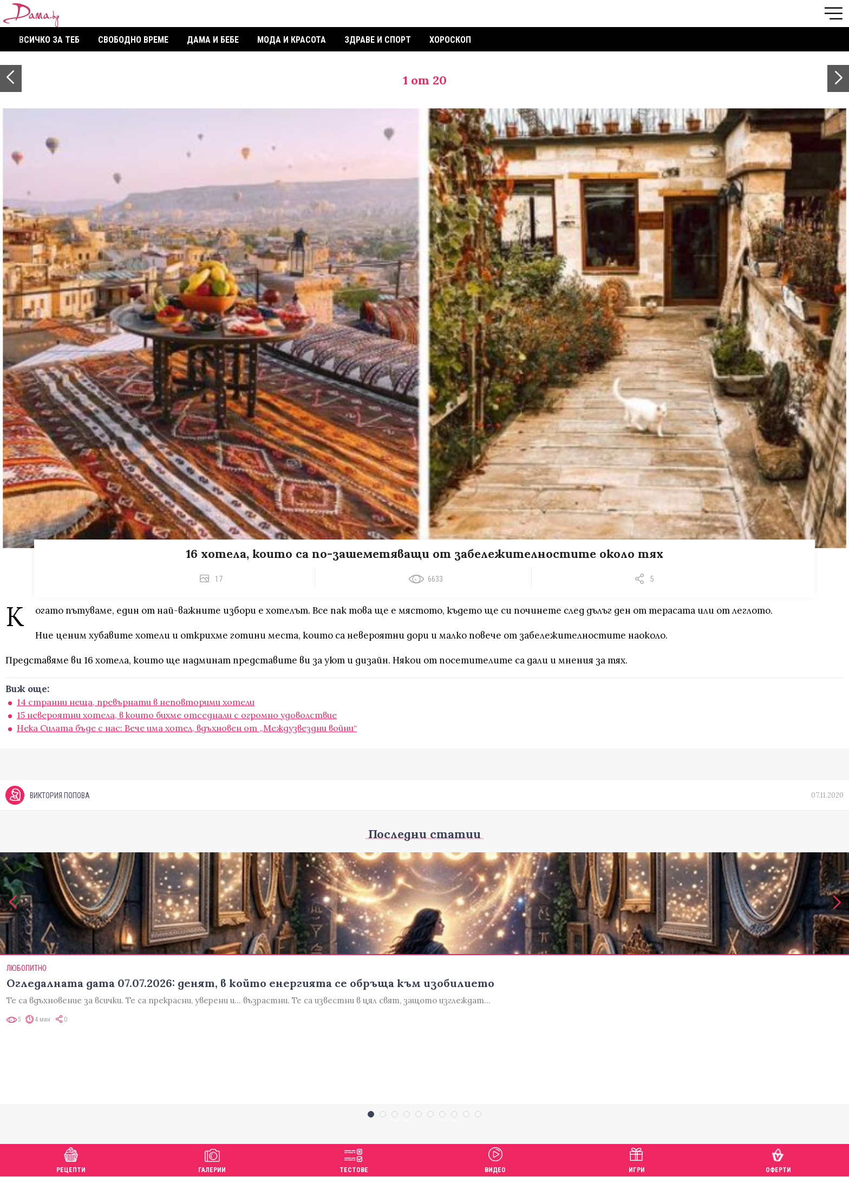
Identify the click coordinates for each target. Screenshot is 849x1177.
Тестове (353, 1159)
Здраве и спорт (377, 40)
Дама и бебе (213, 40)
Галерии (212, 1159)
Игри (636, 1159)
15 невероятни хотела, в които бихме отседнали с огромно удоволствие (177, 714)
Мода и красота (291, 40)
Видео (495, 1159)
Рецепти (71, 1159)
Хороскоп (450, 40)
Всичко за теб (49, 40)
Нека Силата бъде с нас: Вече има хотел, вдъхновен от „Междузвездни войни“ (187, 727)
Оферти (778, 1159)
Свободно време (133, 40)
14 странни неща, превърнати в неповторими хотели (135, 701)
